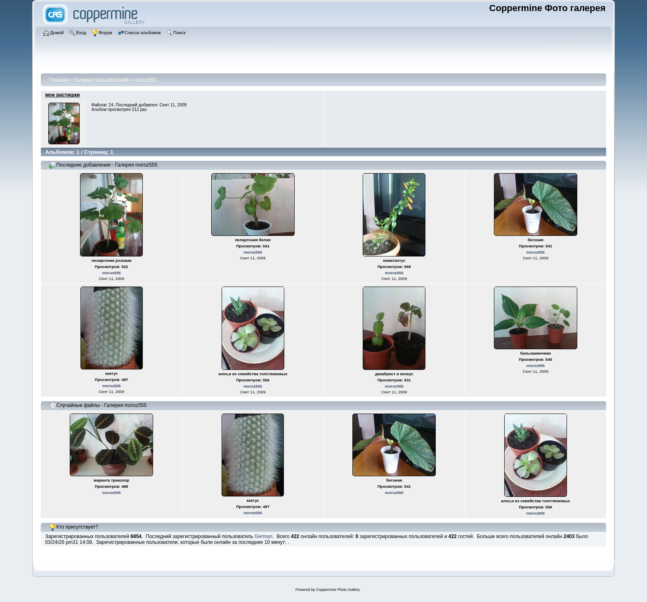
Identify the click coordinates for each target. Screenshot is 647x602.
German (263, 536)
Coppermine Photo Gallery (338, 590)
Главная (58, 80)
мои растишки (62, 95)
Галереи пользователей (101, 80)
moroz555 (145, 80)
